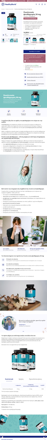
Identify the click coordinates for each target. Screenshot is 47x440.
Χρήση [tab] (21, 379)
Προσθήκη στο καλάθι (34, 51)
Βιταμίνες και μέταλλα (9, 9)
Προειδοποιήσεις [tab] (35, 379)
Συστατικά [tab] (9, 379)
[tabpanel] (23, 395)
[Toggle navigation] (45, 4)
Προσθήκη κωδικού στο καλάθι (37, 1)
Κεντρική (2, 9)
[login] (39, 4)
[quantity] (34, 48)
